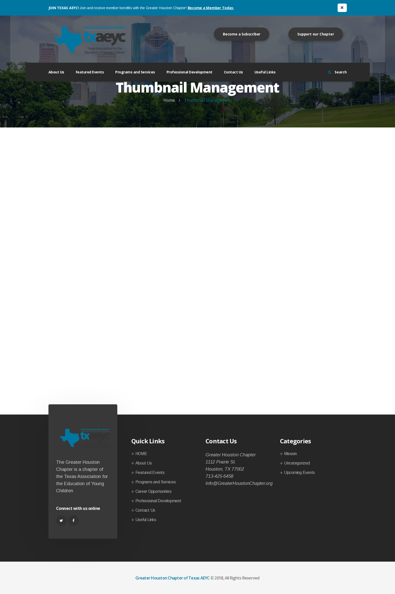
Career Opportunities (153, 491)
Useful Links (265, 72)
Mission (290, 453)
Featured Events (90, 72)
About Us (56, 72)
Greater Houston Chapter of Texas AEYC (172, 578)
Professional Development (189, 72)
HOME (141, 453)
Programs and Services (135, 72)
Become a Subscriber (241, 34)
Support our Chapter (315, 34)
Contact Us (233, 72)
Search (337, 72)
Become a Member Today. (211, 7)
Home (169, 100)
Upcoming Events (299, 472)
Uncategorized (297, 463)
